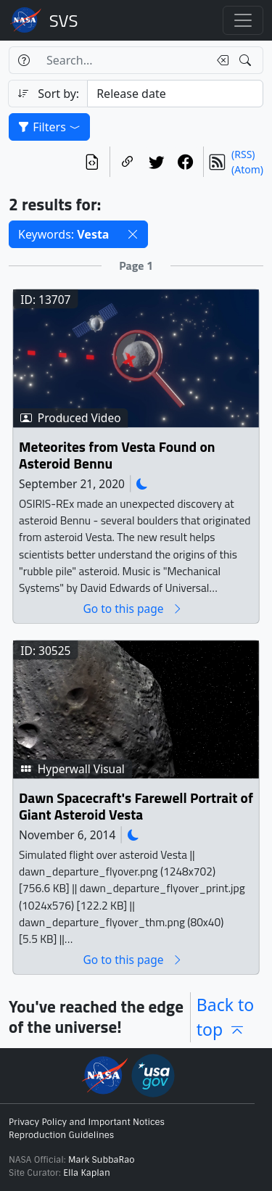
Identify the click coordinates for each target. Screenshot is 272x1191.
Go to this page (133, 609)
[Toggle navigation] (243, 20)
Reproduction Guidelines (61, 1135)
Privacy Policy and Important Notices (87, 1122)
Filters (49, 127)
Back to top (226, 1017)
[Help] (23, 60)
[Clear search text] (219, 60)
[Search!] (247, 60)
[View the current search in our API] (92, 162)
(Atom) (247, 169)
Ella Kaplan (86, 1173)
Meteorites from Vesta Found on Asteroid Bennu (117, 456)
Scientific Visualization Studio (64, 20)
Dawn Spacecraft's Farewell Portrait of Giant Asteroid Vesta (136, 807)
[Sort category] (175, 93)
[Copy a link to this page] (127, 161)
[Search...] (123, 60)
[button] (133, 234)
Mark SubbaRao (101, 1160)
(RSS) (243, 154)
